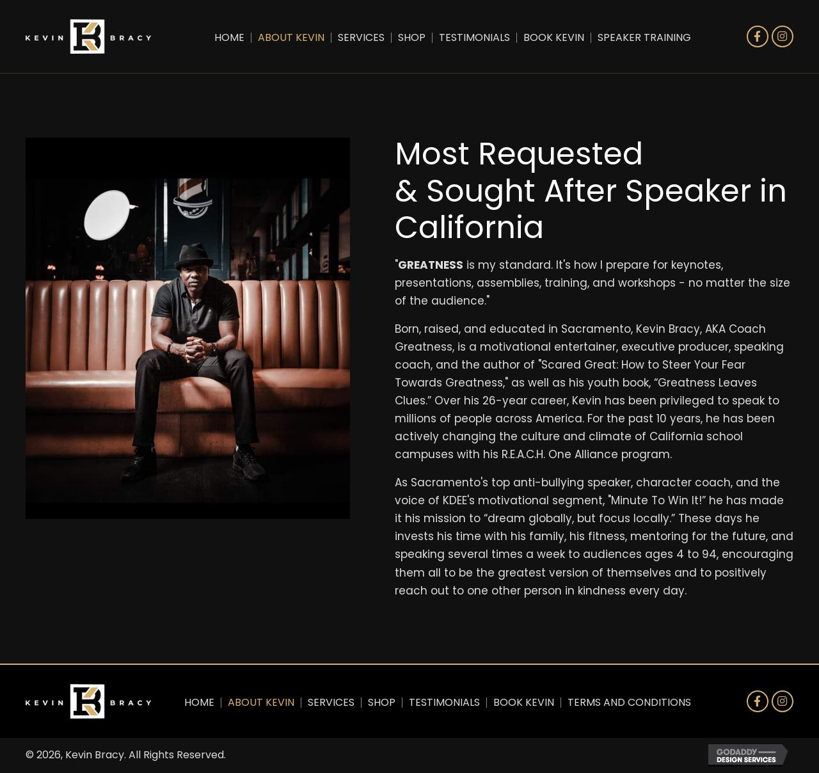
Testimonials (474, 38)
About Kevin (291, 38)
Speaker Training (644, 38)
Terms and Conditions (629, 702)
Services (361, 38)
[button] (757, 36)
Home (229, 38)
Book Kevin (553, 38)
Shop (411, 38)
